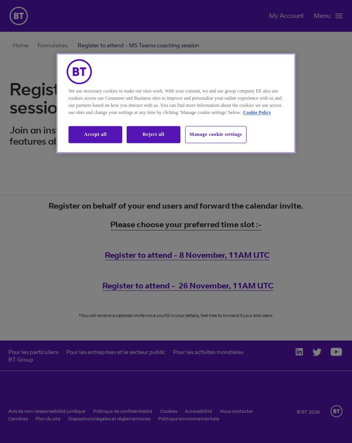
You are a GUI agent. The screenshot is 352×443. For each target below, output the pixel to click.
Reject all (153, 134)
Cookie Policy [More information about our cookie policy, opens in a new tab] (257, 113)
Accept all (95, 134)
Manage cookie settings (216, 134)
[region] (176, 103)
